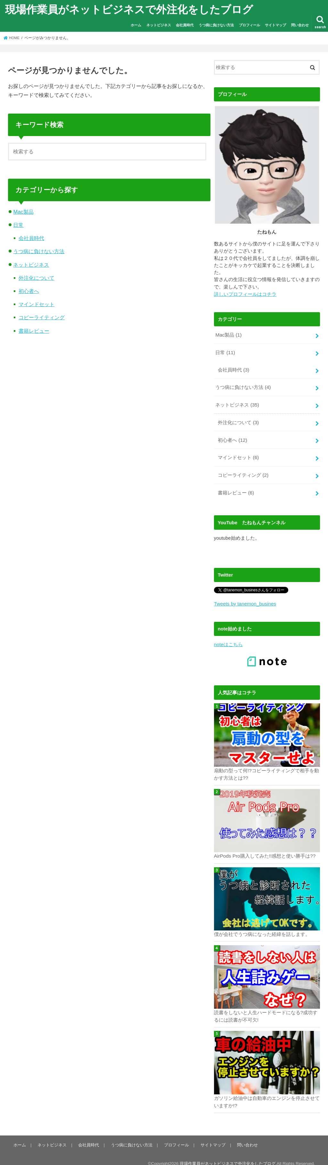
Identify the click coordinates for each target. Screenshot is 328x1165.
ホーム (136, 25)
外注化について (36, 278)
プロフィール (249, 25)
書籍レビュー (34, 330)
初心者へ (29, 291)
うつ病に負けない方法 (216, 25)
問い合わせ (300, 25)
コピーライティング (42, 317)
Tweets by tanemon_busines (244, 597)
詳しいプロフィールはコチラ (245, 293)
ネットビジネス (158, 25)
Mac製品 (23, 212)
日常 (18, 225)
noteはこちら (228, 637)
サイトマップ (275, 25)
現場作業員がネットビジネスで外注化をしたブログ (129, 9)
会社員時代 (184, 25)
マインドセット (36, 304)
